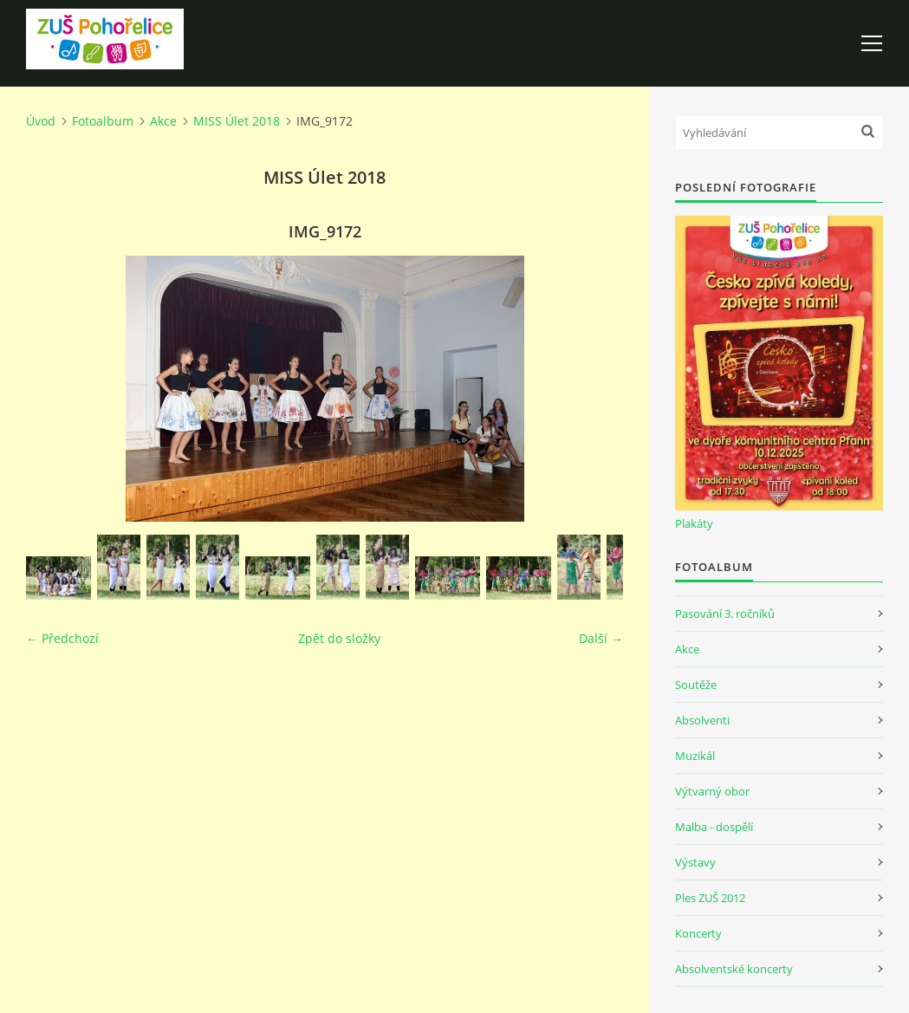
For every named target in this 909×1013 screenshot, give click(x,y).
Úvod (40, 121)
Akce (163, 121)
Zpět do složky (339, 638)
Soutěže (696, 684)
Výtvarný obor (712, 791)
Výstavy (695, 862)
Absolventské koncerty (734, 969)
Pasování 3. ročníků (725, 613)
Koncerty (698, 933)
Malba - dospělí (714, 826)
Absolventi (702, 720)
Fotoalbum (102, 121)
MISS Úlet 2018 (236, 121)
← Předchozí (62, 638)
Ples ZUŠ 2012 (710, 898)
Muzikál (695, 755)
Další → (601, 638)
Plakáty (694, 523)
